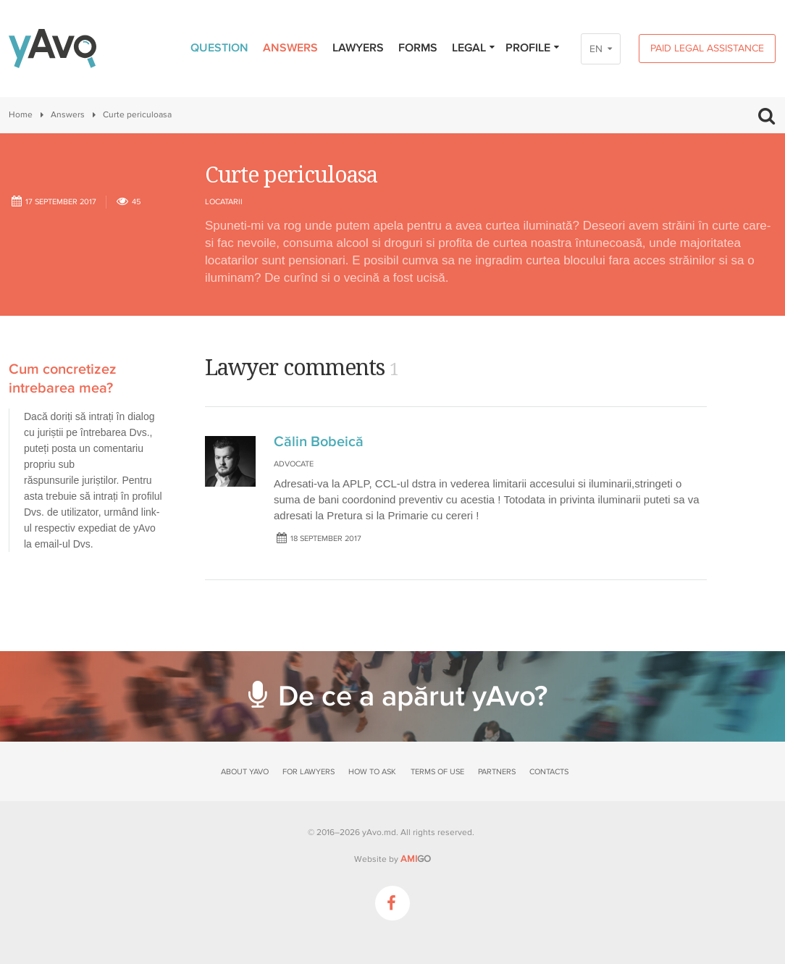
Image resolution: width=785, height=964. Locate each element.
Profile (533, 48)
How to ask (372, 771)
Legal (474, 48)
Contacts (548, 771)
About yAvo (245, 771)
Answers (290, 48)
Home (21, 114)
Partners (497, 771)
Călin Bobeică (319, 441)
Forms (417, 48)
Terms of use (437, 771)
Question (219, 48)
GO (415, 859)
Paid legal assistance (707, 48)
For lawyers (308, 771)
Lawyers (358, 48)
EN (596, 49)
